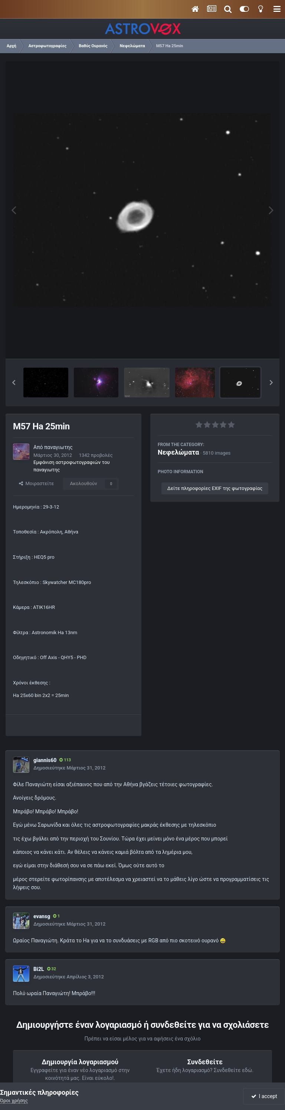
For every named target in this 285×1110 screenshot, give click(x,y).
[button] (14, 382)
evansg (41, 916)
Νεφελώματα (178, 452)
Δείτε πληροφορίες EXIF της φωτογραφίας (214, 488)
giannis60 (44, 760)
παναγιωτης (58, 447)
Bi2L (38, 969)
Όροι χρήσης (14, 1100)
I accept (264, 1096)
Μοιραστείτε (36, 483)
